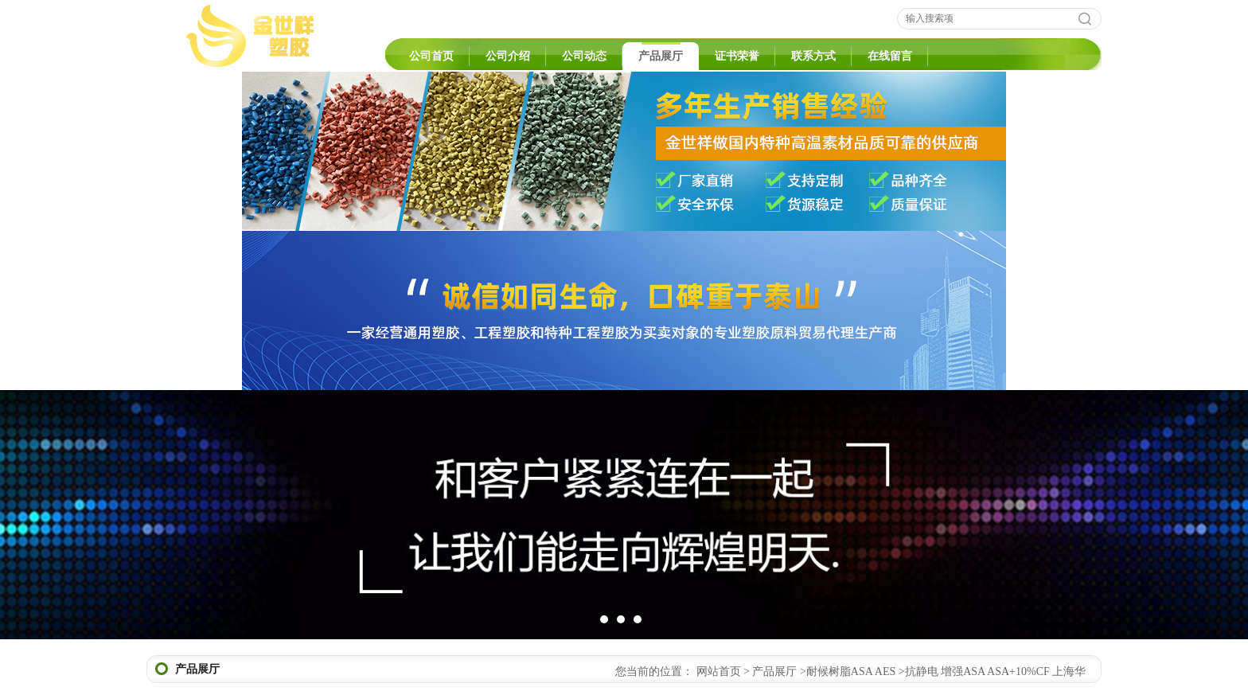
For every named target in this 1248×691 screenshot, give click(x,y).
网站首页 (718, 671)
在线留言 (890, 56)
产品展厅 (660, 56)
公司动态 (584, 56)
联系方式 (813, 56)
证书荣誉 (737, 56)
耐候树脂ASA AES (850, 671)
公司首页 (431, 56)
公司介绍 (508, 56)
